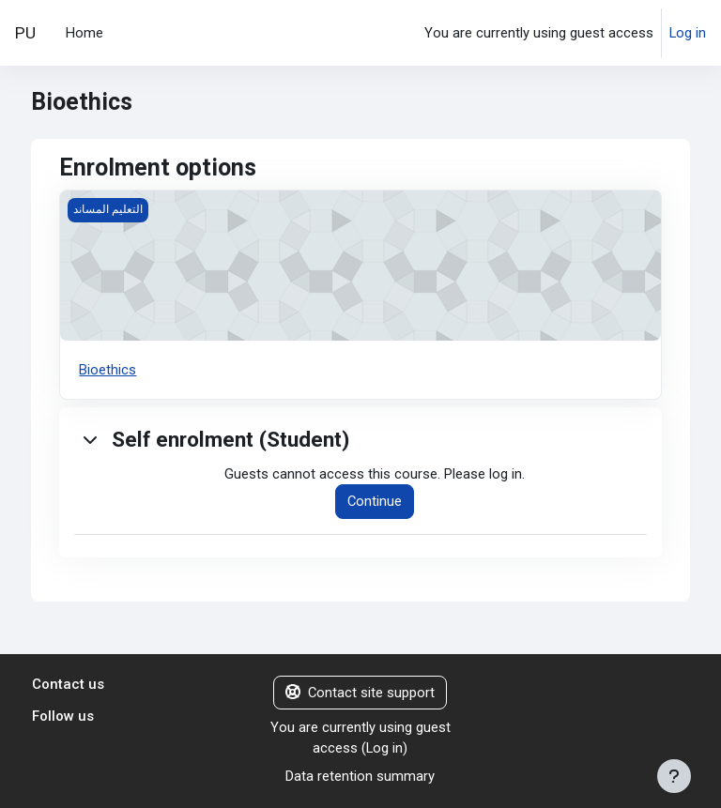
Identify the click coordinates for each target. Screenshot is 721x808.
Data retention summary (360, 776)
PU (25, 32)
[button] (91, 439)
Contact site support (360, 692)
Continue (374, 501)
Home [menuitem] (84, 32)
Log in (687, 32)
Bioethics (107, 369)
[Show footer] (674, 776)
